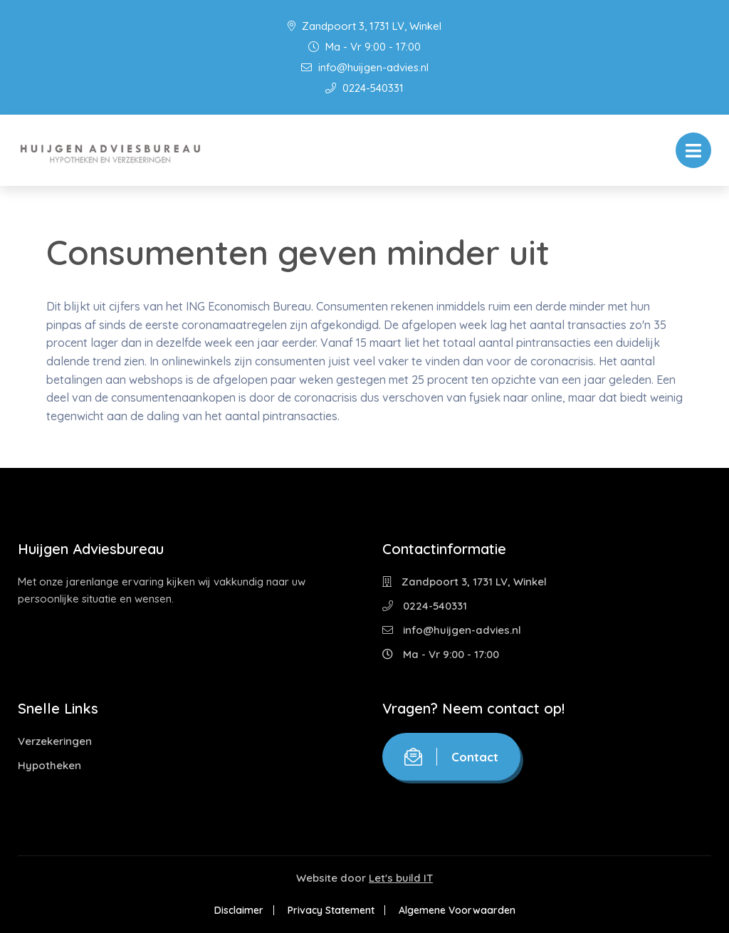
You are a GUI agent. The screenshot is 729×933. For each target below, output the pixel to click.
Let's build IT (401, 878)
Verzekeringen (55, 741)
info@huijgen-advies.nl (365, 67)
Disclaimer (238, 910)
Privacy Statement (331, 910)
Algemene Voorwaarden (457, 910)
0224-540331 (364, 88)
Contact (451, 757)
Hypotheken (49, 765)
